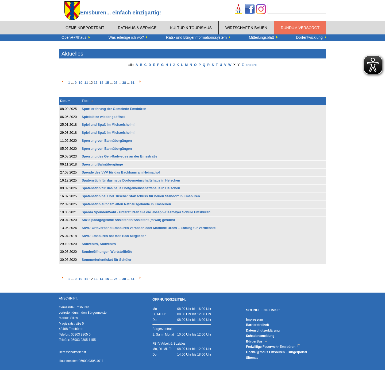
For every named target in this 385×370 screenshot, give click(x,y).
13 (96, 83)
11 (86, 83)
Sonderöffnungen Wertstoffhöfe (107, 252)
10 (80, 83)
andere (251, 65)
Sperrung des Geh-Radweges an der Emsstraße (119, 156)
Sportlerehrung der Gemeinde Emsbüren (114, 109)
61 (132, 83)
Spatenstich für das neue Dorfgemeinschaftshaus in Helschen (131, 180)
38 (124, 83)
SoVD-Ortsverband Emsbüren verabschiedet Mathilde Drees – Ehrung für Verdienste (149, 228)
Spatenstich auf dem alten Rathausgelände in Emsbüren (126, 204)
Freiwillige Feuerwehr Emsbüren (273, 347)
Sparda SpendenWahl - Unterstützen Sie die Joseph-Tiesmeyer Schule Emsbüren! (147, 212)
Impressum (254, 319)
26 (115, 83)
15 (107, 83)
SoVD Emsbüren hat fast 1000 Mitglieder (114, 236)
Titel (85, 101)
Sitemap (252, 358)
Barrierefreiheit (257, 325)
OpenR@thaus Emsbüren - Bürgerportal (276, 352)
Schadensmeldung (260, 336)
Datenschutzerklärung (263, 330)
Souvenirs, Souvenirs (99, 244)
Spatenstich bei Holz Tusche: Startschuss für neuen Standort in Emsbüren (141, 196)
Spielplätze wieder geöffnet (103, 117)
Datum (65, 101)
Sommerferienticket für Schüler (107, 260)
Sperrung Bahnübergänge (102, 164)
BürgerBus (257, 341)
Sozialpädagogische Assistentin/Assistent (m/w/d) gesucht (128, 220)
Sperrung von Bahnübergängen (107, 141)
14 (101, 83)
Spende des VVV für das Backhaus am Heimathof (121, 172)
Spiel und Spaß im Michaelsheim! (108, 125)
